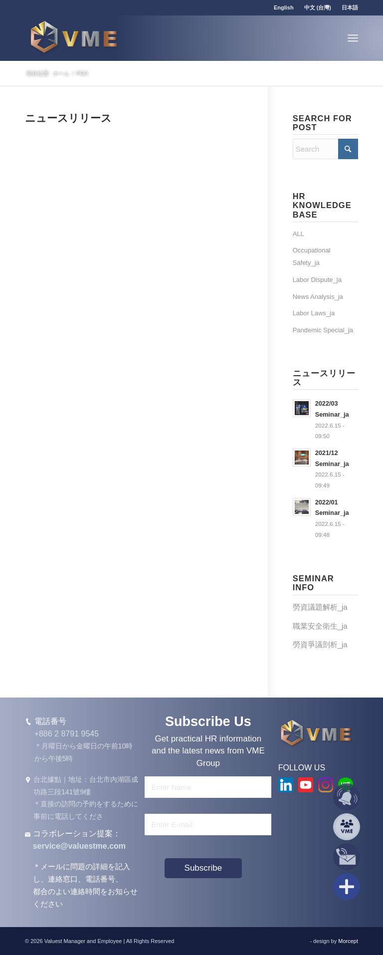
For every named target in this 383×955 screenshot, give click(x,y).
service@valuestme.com (79, 846)
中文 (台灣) (317, 7)
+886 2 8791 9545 (66, 733)
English (284, 7)
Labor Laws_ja (314, 313)
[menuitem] (284, 7)
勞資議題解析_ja (320, 607)
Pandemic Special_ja (323, 330)
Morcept (348, 941)
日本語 (350, 7)
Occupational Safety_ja (312, 256)
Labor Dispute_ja (317, 279)
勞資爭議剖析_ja (320, 644)
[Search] (325, 149)
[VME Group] (73, 37)
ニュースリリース (68, 118)
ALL (298, 234)
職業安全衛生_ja (320, 626)
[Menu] (353, 37)
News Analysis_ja (318, 296)
